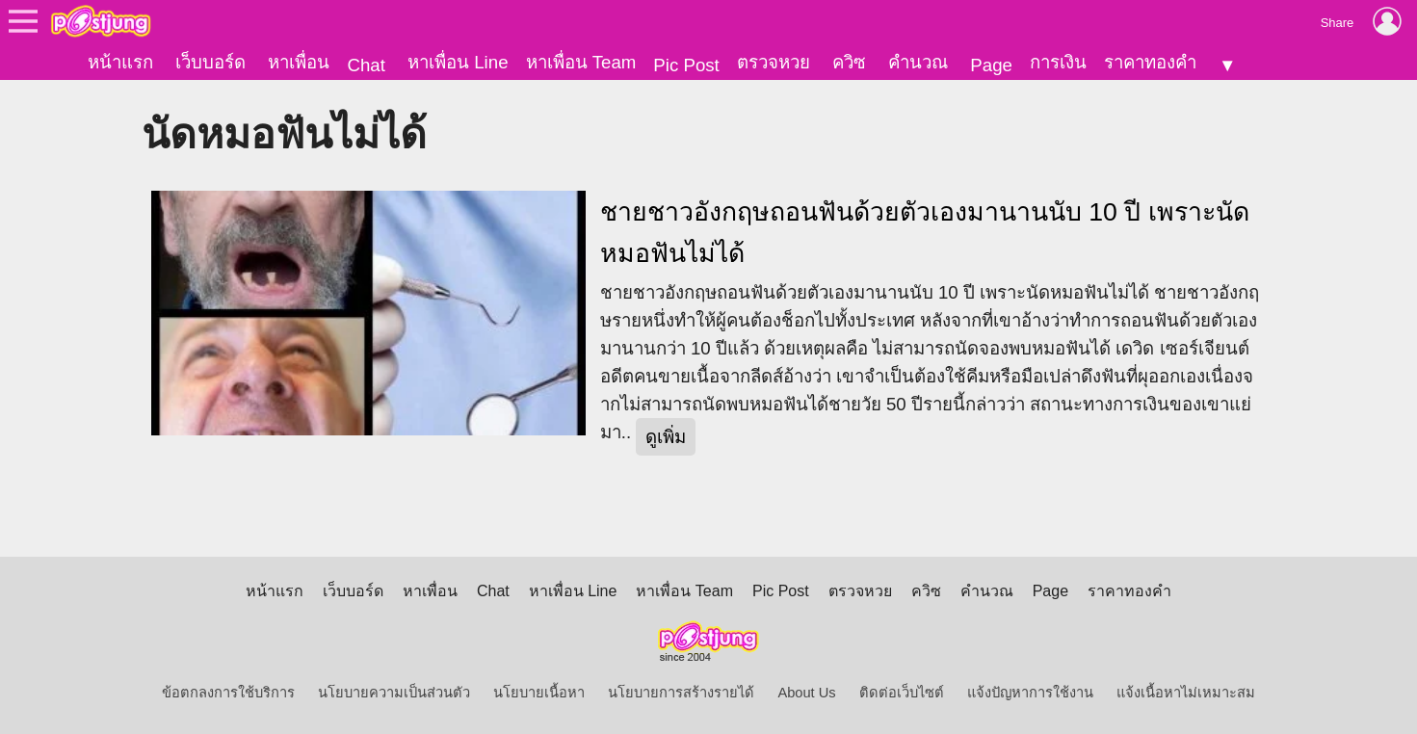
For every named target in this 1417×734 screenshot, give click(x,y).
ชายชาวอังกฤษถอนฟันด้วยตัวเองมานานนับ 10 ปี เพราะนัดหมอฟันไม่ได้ (924, 232)
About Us (806, 692)
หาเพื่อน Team (581, 62)
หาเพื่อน (298, 62)
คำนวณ (918, 62)
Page (991, 65)
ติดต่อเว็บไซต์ (901, 692)
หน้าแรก (120, 62)
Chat (365, 65)
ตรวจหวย (773, 62)
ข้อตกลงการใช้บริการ (228, 692)
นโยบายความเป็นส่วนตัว (394, 692)
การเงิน (1058, 62)
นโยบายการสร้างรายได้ (681, 692)
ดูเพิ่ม (665, 437)
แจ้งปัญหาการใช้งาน (1030, 692)
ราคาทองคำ (1150, 62)
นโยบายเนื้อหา (539, 692)
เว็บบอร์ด (210, 62)
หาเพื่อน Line (457, 62)
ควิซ (849, 62)
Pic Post (686, 65)
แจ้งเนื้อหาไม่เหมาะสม (1185, 692)
